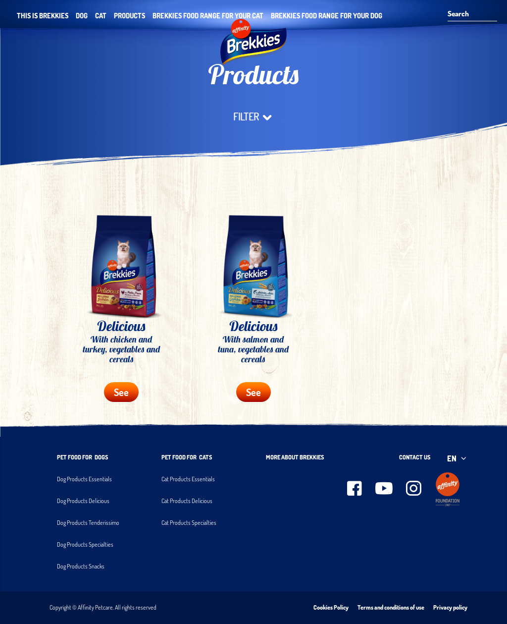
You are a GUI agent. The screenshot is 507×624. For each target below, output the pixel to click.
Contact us (414, 457)
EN (457, 458)
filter (253, 117)
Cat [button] (100, 15)
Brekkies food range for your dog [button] (326, 15)
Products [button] (129, 15)
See (121, 392)
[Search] (469, 14)
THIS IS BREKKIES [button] (42, 15)
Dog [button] (82, 15)
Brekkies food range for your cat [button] (207, 15)
